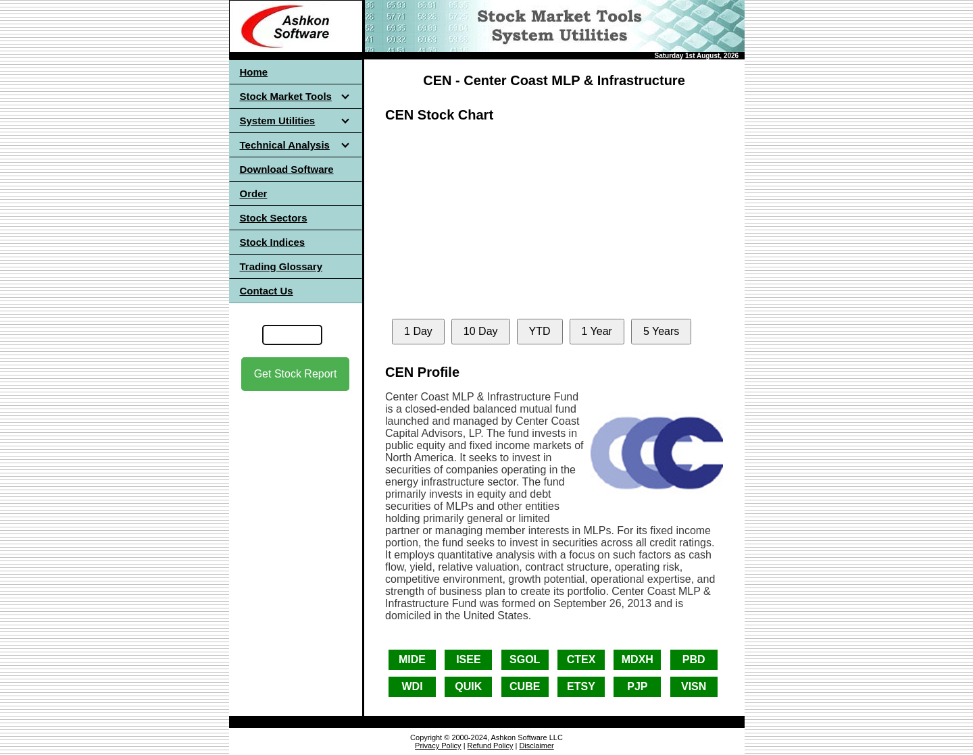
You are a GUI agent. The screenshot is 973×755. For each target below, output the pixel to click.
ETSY (581, 686)
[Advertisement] (295, 512)
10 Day (481, 331)
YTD (540, 331)
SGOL (524, 659)
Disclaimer (536, 745)
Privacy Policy (438, 745)
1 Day (418, 331)
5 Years (661, 331)
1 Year (597, 331)
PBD (693, 659)
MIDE (412, 659)
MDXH (637, 659)
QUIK (468, 686)
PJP (637, 686)
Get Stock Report (295, 374)
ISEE (468, 659)
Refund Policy (491, 745)
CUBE (524, 686)
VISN (693, 686)
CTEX (581, 659)
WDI (411, 686)
